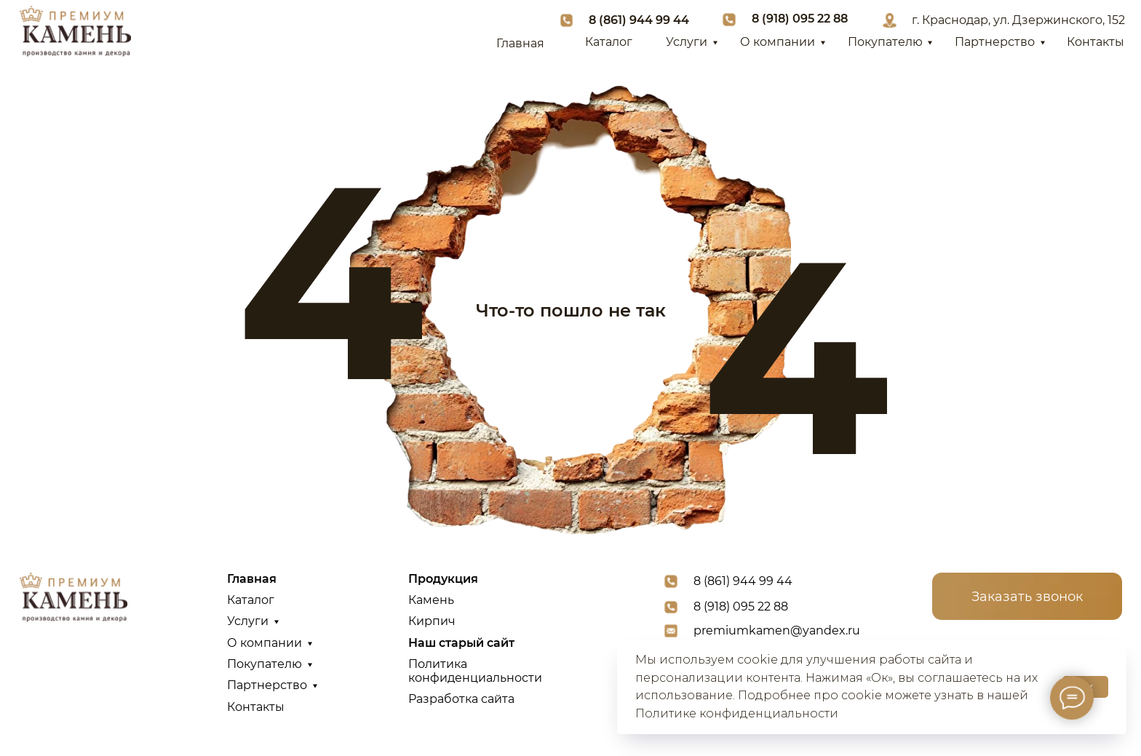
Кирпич (432, 621)
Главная (520, 43)
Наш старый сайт (461, 643)
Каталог (608, 42)
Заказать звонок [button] (1027, 596)
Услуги (686, 42)
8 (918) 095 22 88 (800, 18)
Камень (431, 600)
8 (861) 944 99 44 (639, 20)
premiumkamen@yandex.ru (776, 630)
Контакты (1095, 42)
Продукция (443, 579)
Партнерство (995, 42)
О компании (777, 42)
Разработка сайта (461, 699)
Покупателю (885, 42)
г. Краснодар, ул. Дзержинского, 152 (1018, 20)
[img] (75, 31)
